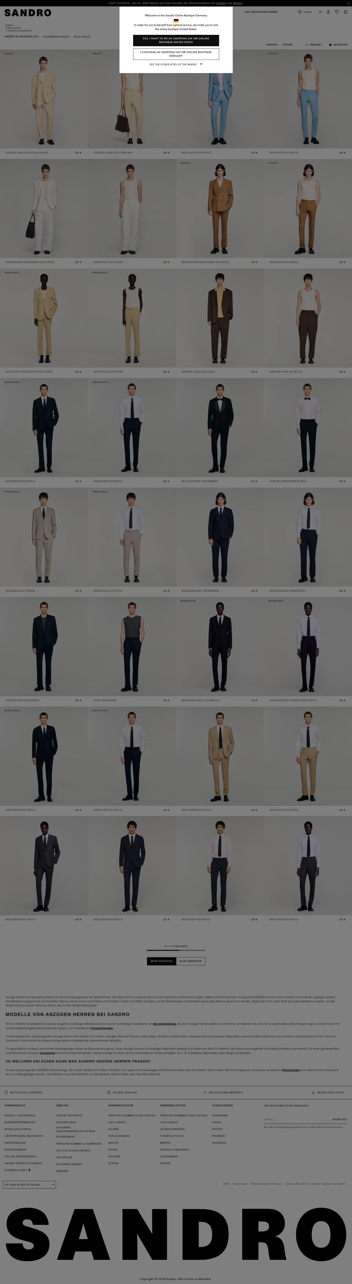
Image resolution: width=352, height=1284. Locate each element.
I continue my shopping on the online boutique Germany (176, 54)
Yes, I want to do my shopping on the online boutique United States (176, 40)
